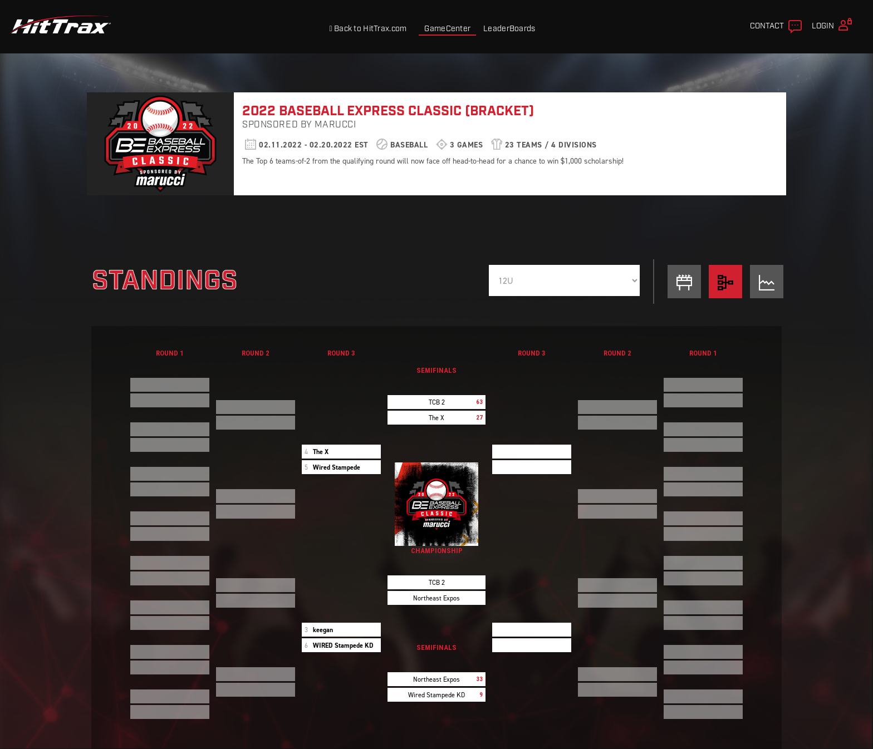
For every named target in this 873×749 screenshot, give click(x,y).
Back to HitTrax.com (367, 28)
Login (833, 24)
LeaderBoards (509, 28)
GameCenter (447, 28)
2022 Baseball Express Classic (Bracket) (388, 111)
